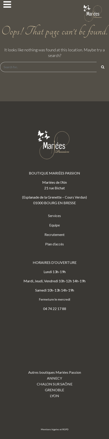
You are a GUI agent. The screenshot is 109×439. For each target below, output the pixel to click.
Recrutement (54, 234)
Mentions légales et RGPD (54, 429)
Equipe (54, 225)
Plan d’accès (54, 244)
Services (54, 215)
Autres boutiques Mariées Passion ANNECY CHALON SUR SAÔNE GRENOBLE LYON (54, 358)
